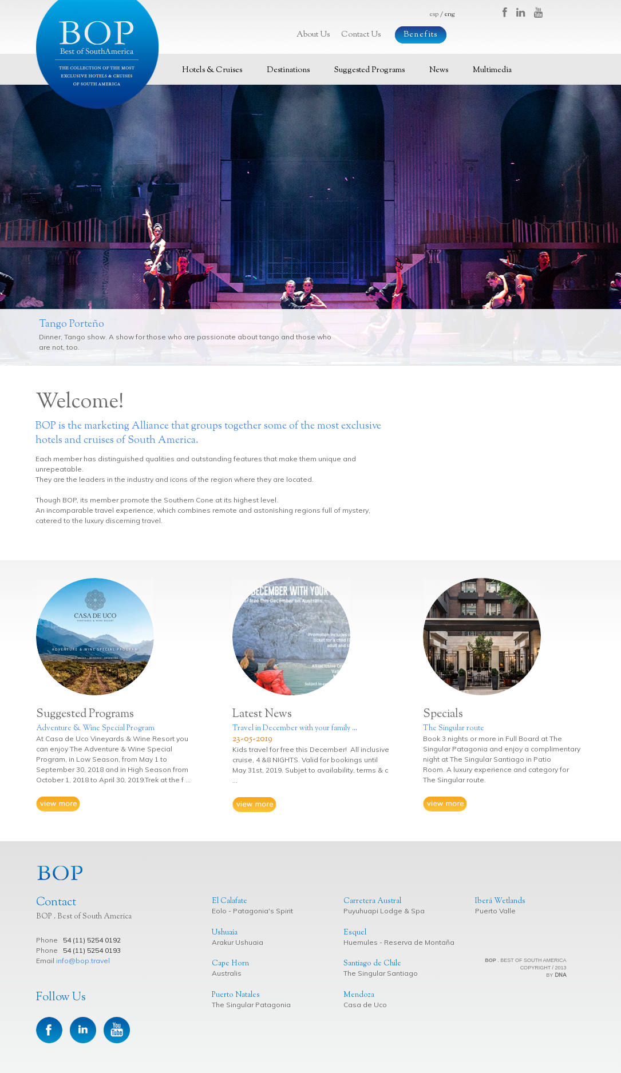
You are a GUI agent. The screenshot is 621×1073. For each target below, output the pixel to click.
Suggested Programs (369, 70)
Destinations (288, 70)
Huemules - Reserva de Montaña (398, 942)
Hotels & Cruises (212, 70)
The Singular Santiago (380, 973)
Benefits (421, 35)
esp (434, 14)
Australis (227, 973)
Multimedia (492, 70)
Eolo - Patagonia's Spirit (252, 910)
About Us (313, 35)
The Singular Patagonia (251, 1004)
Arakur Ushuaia (237, 942)
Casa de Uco (365, 1004)
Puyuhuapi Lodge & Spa (384, 910)
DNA (561, 975)
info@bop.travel (83, 960)
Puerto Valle (495, 910)
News (438, 70)
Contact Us (361, 35)
